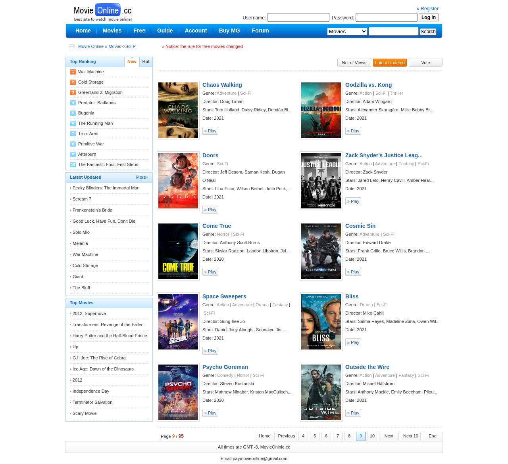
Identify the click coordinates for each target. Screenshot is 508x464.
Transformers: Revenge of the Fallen (108, 324)
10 (372, 435)
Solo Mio (81, 232)
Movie (114, 46)
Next (389, 435)
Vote (425, 62)
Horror (223, 234)
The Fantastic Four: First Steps (108, 164)
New (132, 61)
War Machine (91, 71)
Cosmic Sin (360, 226)
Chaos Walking (222, 85)
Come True (216, 226)
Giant (78, 276)
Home (264, 435)
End (433, 435)
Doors (210, 155)
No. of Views (354, 62)
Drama (262, 304)
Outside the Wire (367, 367)
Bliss (351, 296)
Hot (146, 61)
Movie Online (91, 46)
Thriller (397, 93)
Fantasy (406, 163)
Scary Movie (85, 413)
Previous (286, 435)
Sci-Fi (131, 46)
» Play (210, 130)
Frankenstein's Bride (92, 210)
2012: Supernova (89, 313)
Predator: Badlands (96, 102)
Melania (80, 243)
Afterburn (87, 154)
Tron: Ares (88, 133)
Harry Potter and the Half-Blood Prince (110, 335)
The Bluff (81, 287)
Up (75, 346)
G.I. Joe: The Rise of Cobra (99, 357)
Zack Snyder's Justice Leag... (384, 155)
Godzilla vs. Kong (368, 85)
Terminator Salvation (92, 402)
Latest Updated (390, 62)
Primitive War (91, 143)
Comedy (225, 375)
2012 (77, 380)
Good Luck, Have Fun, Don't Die (104, 221)
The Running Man (95, 123)
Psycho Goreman (225, 367)
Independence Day (91, 391)
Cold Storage (91, 82)
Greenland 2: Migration (100, 92)
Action (366, 93)
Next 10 (410, 435)
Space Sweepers (224, 296)
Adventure (227, 93)
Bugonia (86, 113)
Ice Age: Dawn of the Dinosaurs (103, 369)
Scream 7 (82, 199)
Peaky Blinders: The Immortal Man (106, 187)
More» (142, 177)
